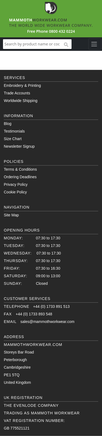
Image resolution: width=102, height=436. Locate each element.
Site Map (11, 215)
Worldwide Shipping (20, 100)
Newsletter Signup (19, 146)
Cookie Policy (15, 192)
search (66, 45)
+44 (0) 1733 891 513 (51, 306)
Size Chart (12, 139)
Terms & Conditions (20, 169)
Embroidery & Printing (22, 85)
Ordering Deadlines (20, 177)
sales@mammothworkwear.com (47, 321)
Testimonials (14, 131)
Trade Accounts (17, 93)
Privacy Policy (15, 184)
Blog (7, 123)
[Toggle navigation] (94, 44)
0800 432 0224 (62, 31)
